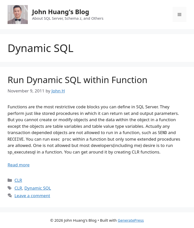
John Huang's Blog (60, 11)
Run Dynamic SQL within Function (78, 80)
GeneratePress (131, 220)
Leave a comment (32, 195)
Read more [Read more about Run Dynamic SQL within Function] (19, 165)
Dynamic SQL (37, 188)
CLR (18, 180)
